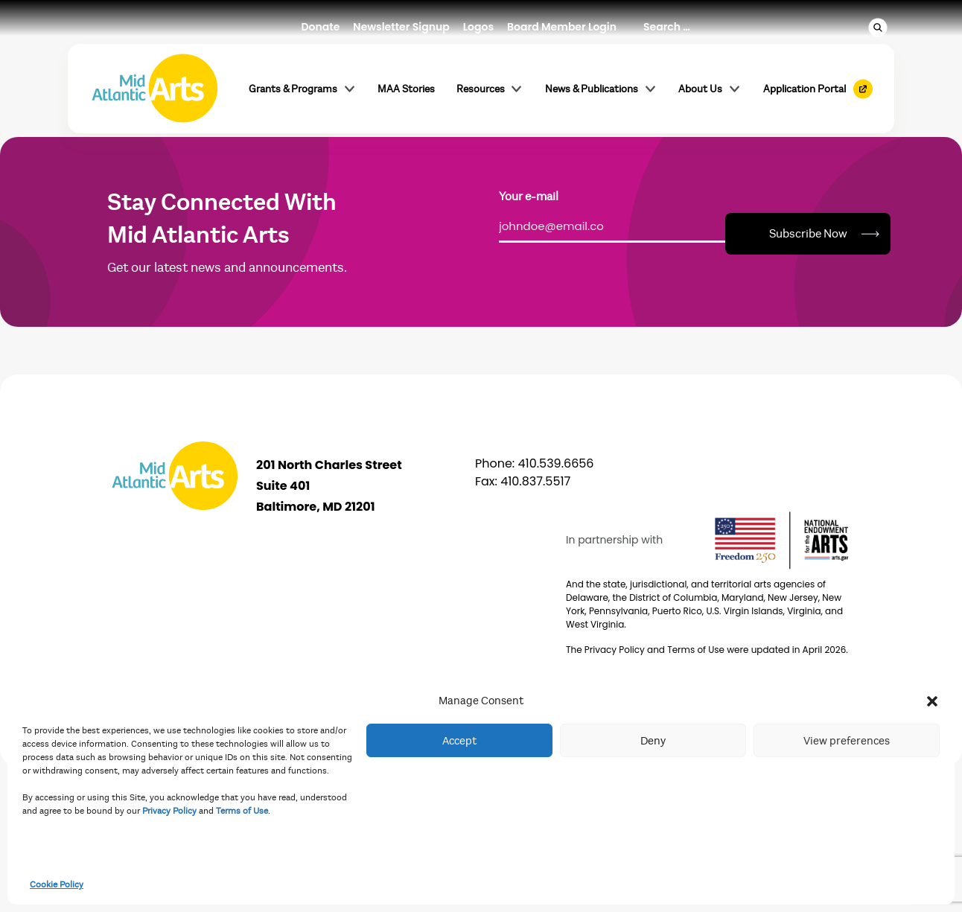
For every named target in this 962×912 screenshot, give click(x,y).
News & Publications (601, 88)
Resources (490, 88)
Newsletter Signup (401, 26)
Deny (653, 740)
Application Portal (804, 89)
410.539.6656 (556, 463)
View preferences (846, 740)
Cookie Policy (56, 884)
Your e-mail (528, 196)
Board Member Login (562, 26)
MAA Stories (406, 89)
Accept (459, 740)
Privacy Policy (169, 811)
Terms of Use (242, 811)
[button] (932, 700)
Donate (321, 26)
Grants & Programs (303, 88)
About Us (710, 88)
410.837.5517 (535, 481)
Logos (478, 26)
